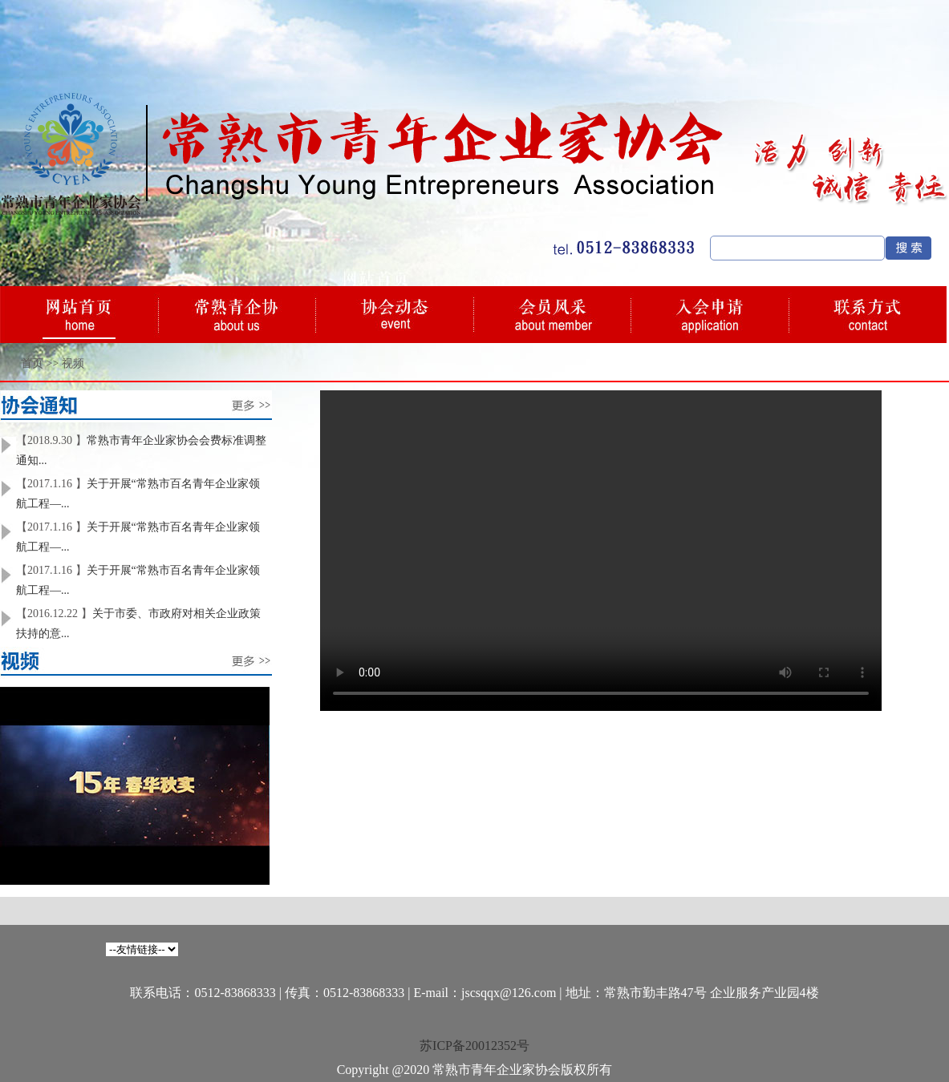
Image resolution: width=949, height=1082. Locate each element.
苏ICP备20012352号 (474, 1045)
